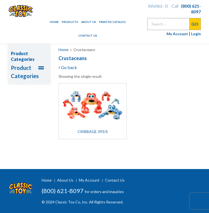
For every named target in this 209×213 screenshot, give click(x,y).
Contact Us (87, 35)
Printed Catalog (112, 21)
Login (196, 33)
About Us (88, 21)
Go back (68, 67)
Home (54, 21)
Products (70, 21)
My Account (177, 33)
